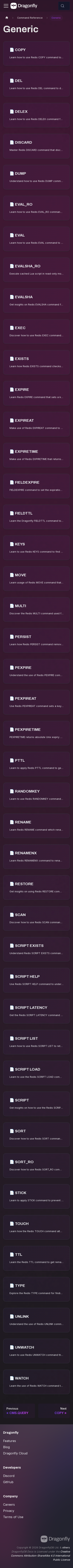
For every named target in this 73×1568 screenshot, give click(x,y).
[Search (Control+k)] (64, 6)
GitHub (8, 1482)
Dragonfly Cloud (15, 1453)
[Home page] (7, 18)
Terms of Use (13, 1517)
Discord (8, 1476)
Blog (6, 1447)
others (66, 1547)
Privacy (8, 1511)
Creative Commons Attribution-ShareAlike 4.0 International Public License (40, 1555)
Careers (9, 1504)
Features (9, 1441)
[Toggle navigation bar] (6, 6)
